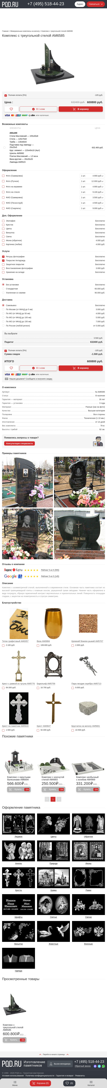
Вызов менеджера (59, 1063)
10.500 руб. (78, 730)
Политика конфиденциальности (39, 1076)
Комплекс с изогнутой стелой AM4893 (53, 778)
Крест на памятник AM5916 (15, 726)
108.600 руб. (44, 645)
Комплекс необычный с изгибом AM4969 (87, 778)
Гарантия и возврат (65, 1076)
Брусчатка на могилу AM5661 (85, 726)
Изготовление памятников (23, 1063)
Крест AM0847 (44, 726)
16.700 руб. (44, 687)
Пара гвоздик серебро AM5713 (86, 683)
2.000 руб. (77, 645)
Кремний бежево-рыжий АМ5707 (87, 641)
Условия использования (13, 1076)
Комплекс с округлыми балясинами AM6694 (18, 778)
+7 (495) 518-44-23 (45, 3)
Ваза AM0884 (43, 641)
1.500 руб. (8, 730)
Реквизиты (80, 1076)
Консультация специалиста (19, 443)
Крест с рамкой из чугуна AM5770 (18, 683)
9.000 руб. (77, 687)
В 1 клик (38, 109)
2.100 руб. (8, 645)
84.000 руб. (9, 687)
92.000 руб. (44, 730)
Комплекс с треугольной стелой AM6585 (13, 1027)
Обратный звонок (83, 1066)
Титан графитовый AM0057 (15, 641)
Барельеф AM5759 (46, 683)
